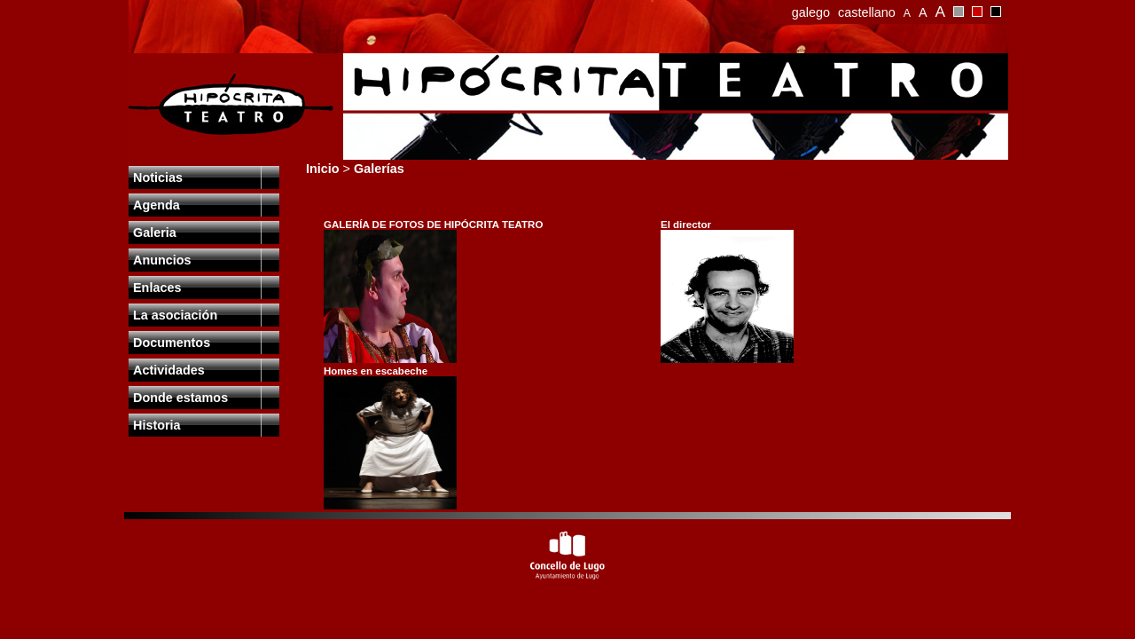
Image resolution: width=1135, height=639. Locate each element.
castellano (867, 12)
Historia (157, 425)
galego (811, 12)
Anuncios (162, 260)
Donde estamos (180, 397)
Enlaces (157, 287)
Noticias (158, 177)
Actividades (169, 370)
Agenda (156, 205)
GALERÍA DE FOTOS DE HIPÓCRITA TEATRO (433, 224)
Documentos (171, 342)
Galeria (154, 232)
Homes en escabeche (375, 371)
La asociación (175, 315)
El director (686, 224)
